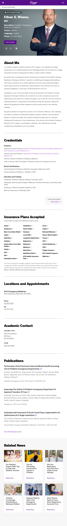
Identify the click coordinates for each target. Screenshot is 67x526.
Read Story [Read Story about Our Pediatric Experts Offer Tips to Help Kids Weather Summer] (10, 478)
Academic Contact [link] (18, 326)
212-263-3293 (16, 36)
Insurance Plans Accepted (24, 217)
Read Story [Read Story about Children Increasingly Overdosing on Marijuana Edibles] (10, 509)
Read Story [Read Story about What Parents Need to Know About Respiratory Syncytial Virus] (51, 509)
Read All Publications (12, 432)
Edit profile (54, 202)
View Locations (10, 42)
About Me (11, 63)
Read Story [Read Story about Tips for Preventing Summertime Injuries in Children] (30, 478)
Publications (13, 361)
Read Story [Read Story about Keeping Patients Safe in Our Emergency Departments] (30, 509)
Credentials (13, 140)
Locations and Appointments (26, 284)
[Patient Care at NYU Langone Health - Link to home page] (33, 3)
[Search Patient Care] (63, 3)
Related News (14, 445)
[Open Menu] (3, 3)
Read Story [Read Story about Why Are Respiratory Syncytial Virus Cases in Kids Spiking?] (51, 478)
